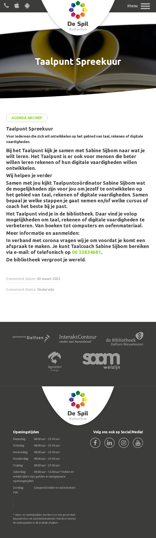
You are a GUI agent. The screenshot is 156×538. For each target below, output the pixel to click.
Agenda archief (26, 118)
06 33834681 (86, 252)
